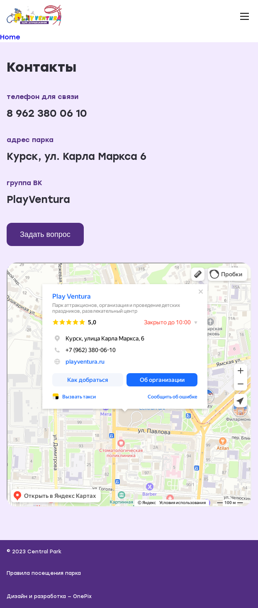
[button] (244, 16)
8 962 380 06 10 (47, 113)
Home (10, 37)
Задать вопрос (45, 234)
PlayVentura (38, 199)
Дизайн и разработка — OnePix (49, 596)
